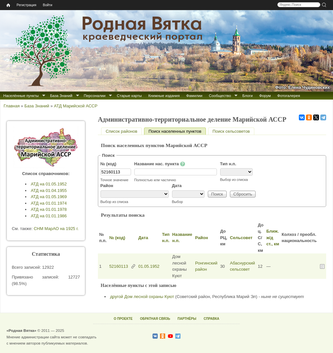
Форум (265, 95)
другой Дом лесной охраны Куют (142, 296)
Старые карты (129, 95)
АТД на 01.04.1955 (49, 190)
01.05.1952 (148, 266)
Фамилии (194, 95)
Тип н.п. (228, 163)
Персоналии (95, 95)
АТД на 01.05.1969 (49, 196)
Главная (12, 105)
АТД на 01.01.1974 (49, 203)
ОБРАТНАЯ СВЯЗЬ (155, 318)
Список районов (121, 131)
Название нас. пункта (159, 164)
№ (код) (108, 163)
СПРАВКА (211, 318)
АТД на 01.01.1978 (49, 209)
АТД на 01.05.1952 (49, 184)
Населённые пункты (21, 95)
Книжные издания (164, 95)
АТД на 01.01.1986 (49, 215)
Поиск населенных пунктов (177, 131)
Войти (47, 5)
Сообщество (220, 95)
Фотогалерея (288, 95)
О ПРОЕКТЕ (123, 318)
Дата (177, 185)
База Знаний (61, 95)
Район (106, 185)
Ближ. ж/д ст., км (272, 237)
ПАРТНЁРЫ (187, 318)
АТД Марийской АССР (76, 105)
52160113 (118, 266)
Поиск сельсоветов (231, 131)
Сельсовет (241, 237)
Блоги (247, 95)
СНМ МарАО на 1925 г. (56, 228)
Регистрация (26, 5)
